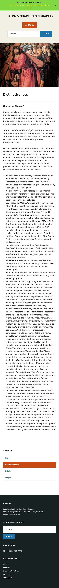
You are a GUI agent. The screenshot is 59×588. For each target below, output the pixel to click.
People (8, 477)
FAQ (6, 458)
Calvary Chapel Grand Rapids (29, 16)
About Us (6, 567)
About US (8, 451)
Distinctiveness (12, 465)
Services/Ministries (11, 571)
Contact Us (7, 578)
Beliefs (8, 471)
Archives (6, 574)
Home (5, 564)
